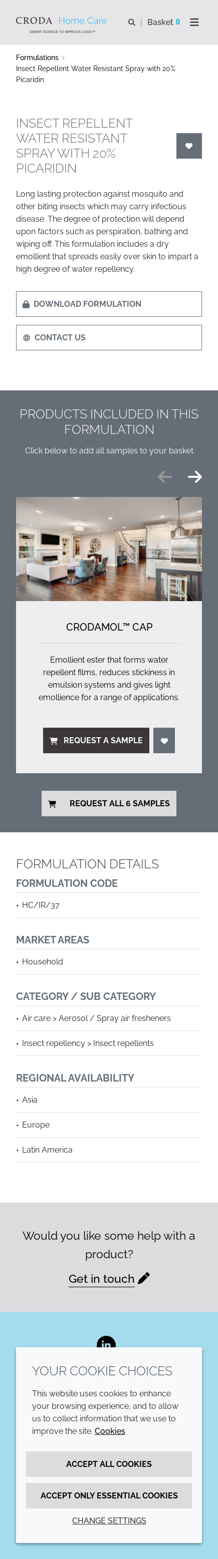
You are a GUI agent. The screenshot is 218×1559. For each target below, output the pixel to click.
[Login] (189, 146)
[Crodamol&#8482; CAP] (109, 549)
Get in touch (102, 1278)
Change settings (109, 1520)
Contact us (54, 337)
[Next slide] (195, 477)
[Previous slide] (165, 477)
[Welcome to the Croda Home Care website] (62, 21)
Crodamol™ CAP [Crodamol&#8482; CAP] (109, 627)
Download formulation (82, 304)
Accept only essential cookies (109, 1495)
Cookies (110, 1431)
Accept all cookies (109, 1464)
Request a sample (96, 740)
